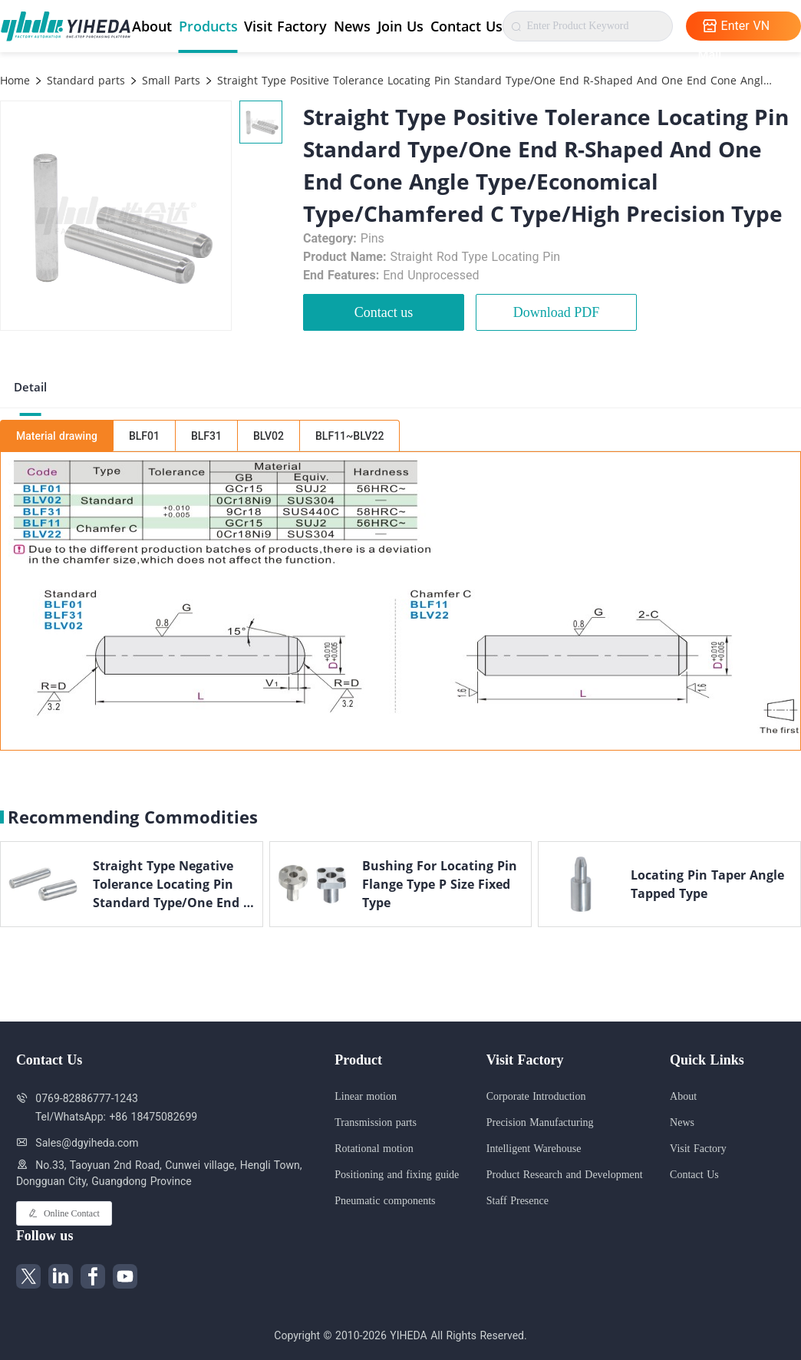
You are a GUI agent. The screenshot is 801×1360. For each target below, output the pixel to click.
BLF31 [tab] (206, 436)
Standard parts (84, 80)
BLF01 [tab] (144, 436)
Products (208, 26)
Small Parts (169, 80)
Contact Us (466, 26)
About (152, 26)
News (352, 26)
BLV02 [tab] (268, 436)
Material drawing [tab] (56, 436)
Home (15, 80)
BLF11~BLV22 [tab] (349, 436)
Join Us (400, 26)
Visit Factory (285, 26)
